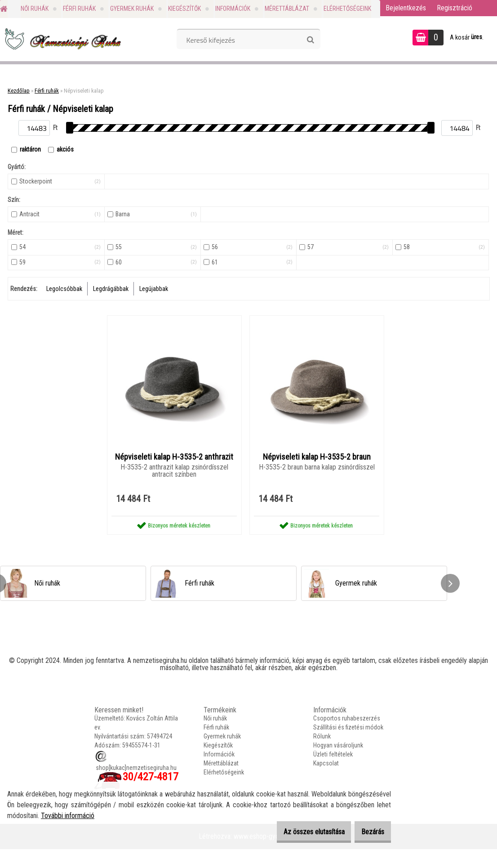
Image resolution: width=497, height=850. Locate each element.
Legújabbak (153, 288)
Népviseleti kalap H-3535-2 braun (317, 457)
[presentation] (450, 584)
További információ (67, 815)
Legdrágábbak (111, 288)
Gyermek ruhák (132, 8)
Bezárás (368, 832)
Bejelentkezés (406, 8)
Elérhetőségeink (347, 8)
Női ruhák (35, 8)
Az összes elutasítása (300, 832)
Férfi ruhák (79, 8)
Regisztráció (454, 8)
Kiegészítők (184, 8)
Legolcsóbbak (64, 288)
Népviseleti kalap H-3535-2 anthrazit (174, 457)
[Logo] (62, 38)
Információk (232, 8)
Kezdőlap (19, 90)
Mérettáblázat (287, 8)
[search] (310, 40)
